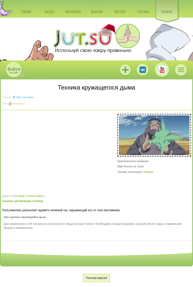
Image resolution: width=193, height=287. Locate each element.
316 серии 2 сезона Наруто (28, 196)
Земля (97, 12)
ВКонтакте (143, 70)
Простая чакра (24, 97)
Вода (49, 12)
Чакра (167, 12)
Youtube (162, 70)
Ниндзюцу (18, 103)
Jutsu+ (125, 69)
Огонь (143, 12)
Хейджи (148, 171)
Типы (26, 12)
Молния (73, 12)
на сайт (14, 70)
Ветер (120, 12)
